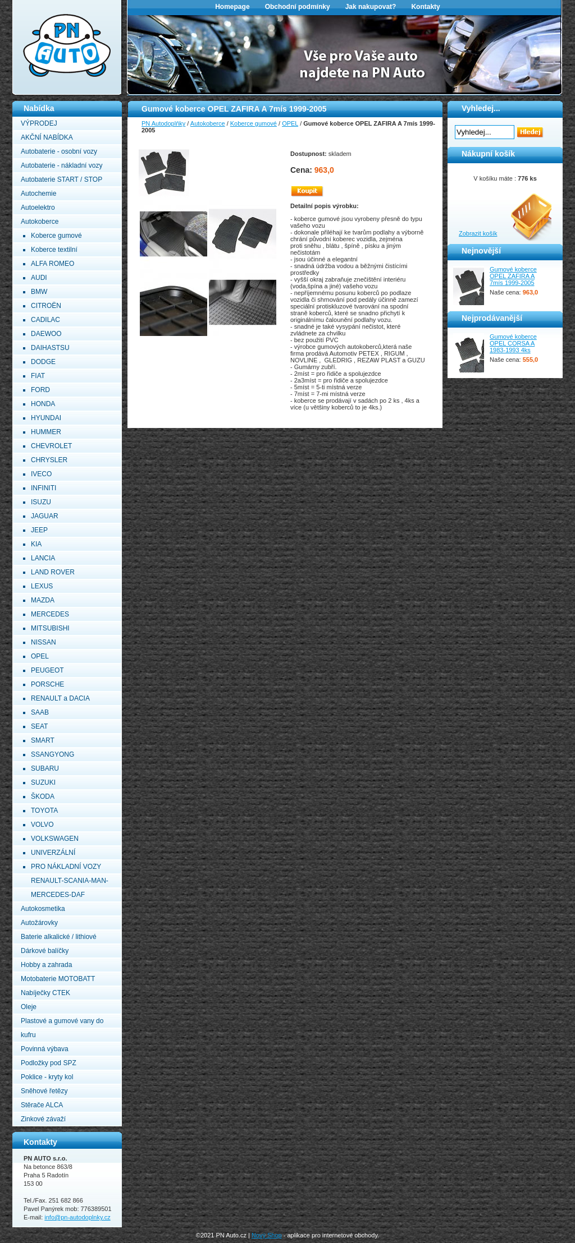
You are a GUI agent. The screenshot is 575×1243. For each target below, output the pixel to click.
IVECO (41, 474)
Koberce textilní (54, 250)
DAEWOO (46, 334)
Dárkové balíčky (45, 951)
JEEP (39, 530)
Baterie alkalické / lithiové (59, 937)
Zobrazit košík (478, 233)
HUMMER (46, 432)
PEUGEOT (47, 670)
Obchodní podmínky (297, 7)
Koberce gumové (56, 236)
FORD (40, 390)
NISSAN (43, 642)
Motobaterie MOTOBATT (58, 979)
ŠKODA (42, 796)
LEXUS (42, 586)
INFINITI (43, 488)
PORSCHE (47, 684)
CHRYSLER (49, 460)
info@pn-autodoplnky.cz (77, 1217)
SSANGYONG (52, 754)
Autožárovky (39, 923)
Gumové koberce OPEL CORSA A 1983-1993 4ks (513, 343)
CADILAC (45, 320)
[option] (344, 54)
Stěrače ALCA (42, 1105)
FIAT (38, 376)
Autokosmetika (43, 909)
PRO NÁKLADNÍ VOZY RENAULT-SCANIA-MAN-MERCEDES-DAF (69, 881)
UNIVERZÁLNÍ (53, 853)
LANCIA (43, 558)
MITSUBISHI (50, 628)
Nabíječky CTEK (45, 993)
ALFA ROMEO (52, 264)
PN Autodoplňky (34, 3)
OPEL (40, 656)
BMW (39, 292)
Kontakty (425, 7)
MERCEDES (50, 614)
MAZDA (42, 600)
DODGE (43, 362)
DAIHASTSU (50, 348)
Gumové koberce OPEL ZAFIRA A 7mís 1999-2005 (513, 276)
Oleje (28, 1007)
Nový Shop (267, 1235)
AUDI (39, 278)
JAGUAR (44, 516)
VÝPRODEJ (39, 123)
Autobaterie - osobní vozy (59, 151)
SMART (42, 740)
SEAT (39, 726)
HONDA (43, 404)
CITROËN (46, 306)
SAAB (40, 712)
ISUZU (41, 502)
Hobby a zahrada (46, 965)
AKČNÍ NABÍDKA (47, 137)
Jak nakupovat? (370, 7)
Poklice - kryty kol (47, 1077)
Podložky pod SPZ (48, 1063)
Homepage (232, 7)
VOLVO (42, 824)
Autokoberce (39, 221)
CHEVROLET (51, 446)
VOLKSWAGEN (55, 839)
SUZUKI (43, 782)
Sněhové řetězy (44, 1091)
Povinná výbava (45, 1049)
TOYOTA (44, 810)
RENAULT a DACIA (60, 698)
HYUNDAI (46, 418)
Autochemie (38, 193)
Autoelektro (38, 207)
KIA (36, 544)
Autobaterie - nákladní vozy (61, 165)
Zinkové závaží (43, 1119)
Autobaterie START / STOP (61, 179)
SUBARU (45, 768)
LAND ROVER (53, 572)
